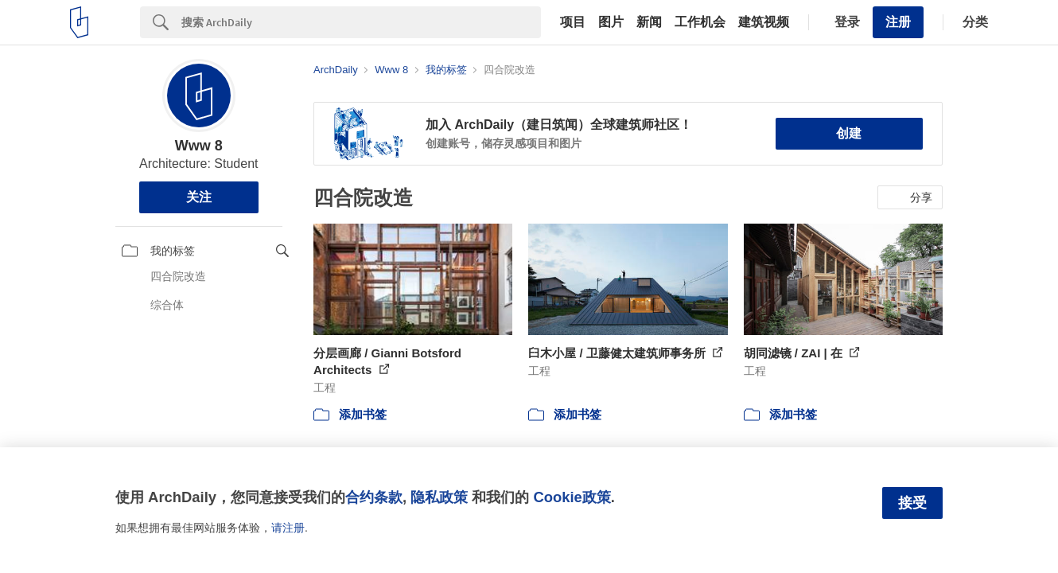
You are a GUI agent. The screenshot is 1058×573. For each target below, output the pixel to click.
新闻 (649, 22)
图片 (611, 22)
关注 (199, 197)
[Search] (361, 22)
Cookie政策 (571, 497)
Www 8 (199, 146)
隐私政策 (439, 497)
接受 (912, 503)
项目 (572, 22)
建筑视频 (763, 22)
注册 (898, 22)
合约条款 (374, 497)
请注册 (288, 527)
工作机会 (700, 22)
